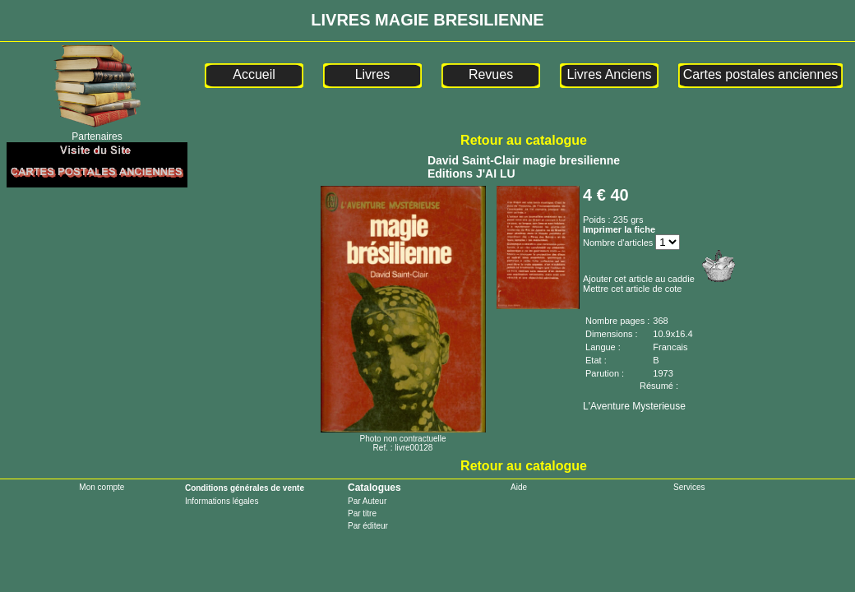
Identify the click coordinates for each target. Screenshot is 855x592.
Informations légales (222, 501)
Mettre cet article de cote (632, 289)
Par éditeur (368, 525)
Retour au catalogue (523, 140)
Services (689, 487)
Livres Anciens (608, 74)
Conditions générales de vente (244, 488)
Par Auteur (367, 501)
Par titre (362, 513)
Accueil (254, 74)
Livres (373, 74)
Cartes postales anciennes (761, 74)
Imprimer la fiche (619, 229)
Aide (519, 487)
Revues (491, 74)
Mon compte (101, 487)
